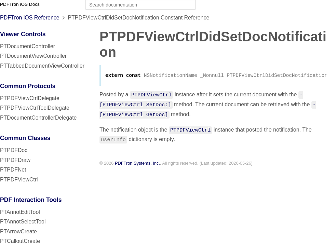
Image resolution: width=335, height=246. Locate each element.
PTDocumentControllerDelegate (38, 118)
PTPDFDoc (13, 150)
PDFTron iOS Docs (20, 4)
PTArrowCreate (18, 231)
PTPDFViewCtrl (19, 179)
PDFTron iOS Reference (29, 17)
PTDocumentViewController (33, 56)
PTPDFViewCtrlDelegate (29, 98)
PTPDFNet (13, 170)
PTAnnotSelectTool (22, 221)
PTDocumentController (27, 46)
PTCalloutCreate (20, 241)
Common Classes (25, 138)
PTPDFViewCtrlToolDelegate (34, 108)
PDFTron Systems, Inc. (137, 163)
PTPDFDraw (15, 160)
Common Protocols (27, 86)
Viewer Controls (23, 34)
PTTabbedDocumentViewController (42, 66)
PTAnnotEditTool (20, 212)
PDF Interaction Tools (31, 199)
